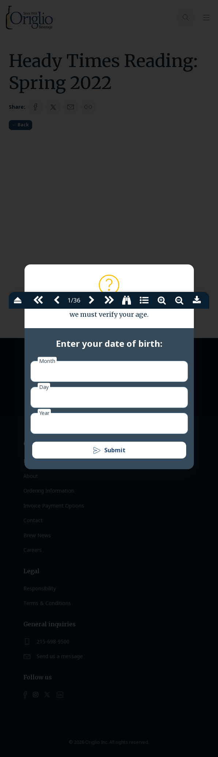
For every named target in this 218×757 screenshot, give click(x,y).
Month (47, 360)
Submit (109, 450)
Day (44, 386)
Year (44, 412)
